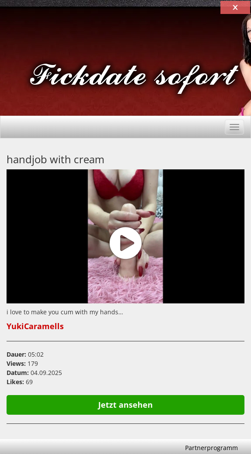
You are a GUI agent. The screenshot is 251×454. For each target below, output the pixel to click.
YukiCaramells (35, 326)
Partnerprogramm (211, 448)
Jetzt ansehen (125, 404)
